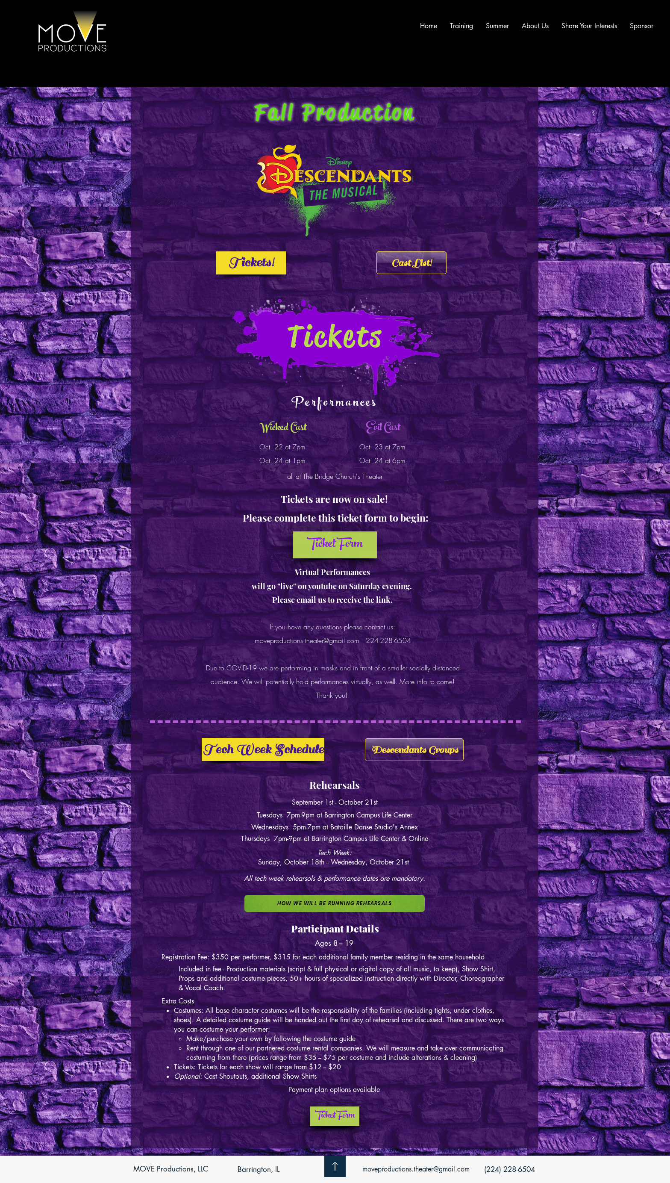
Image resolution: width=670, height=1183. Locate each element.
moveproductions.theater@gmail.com (307, 640)
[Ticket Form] (334, 1116)
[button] (335, 544)
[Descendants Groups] (414, 749)
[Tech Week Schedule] (263, 749)
